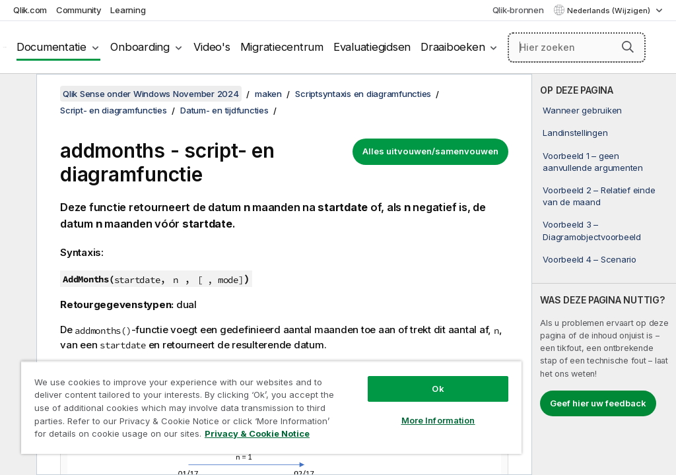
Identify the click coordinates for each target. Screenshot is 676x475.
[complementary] (604, 274)
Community (79, 10)
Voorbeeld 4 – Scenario (589, 259)
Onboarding (140, 46)
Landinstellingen (575, 132)
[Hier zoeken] (576, 47)
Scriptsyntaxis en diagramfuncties (363, 93)
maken (268, 93)
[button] (628, 46)
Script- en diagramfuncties (113, 110)
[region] (271, 407)
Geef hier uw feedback (598, 403)
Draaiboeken (453, 46)
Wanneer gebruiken (582, 110)
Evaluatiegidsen (372, 46)
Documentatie (51, 46)
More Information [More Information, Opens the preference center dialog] (438, 420)
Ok (438, 388)
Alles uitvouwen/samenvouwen (430, 151)
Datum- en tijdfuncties (224, 110)
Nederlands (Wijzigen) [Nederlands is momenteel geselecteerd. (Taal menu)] (609, 10)
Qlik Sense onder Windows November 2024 (151, 93)
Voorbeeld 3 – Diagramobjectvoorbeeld (592, 230)
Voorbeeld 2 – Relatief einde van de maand (599, 196)
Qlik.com (30, 10)
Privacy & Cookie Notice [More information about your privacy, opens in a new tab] (257, 433)
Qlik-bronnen (518, 10)
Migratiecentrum (281, 46)
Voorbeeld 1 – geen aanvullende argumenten (593, 161)
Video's (211, 46)
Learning (127, 10)
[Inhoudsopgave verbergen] (16, 94)
